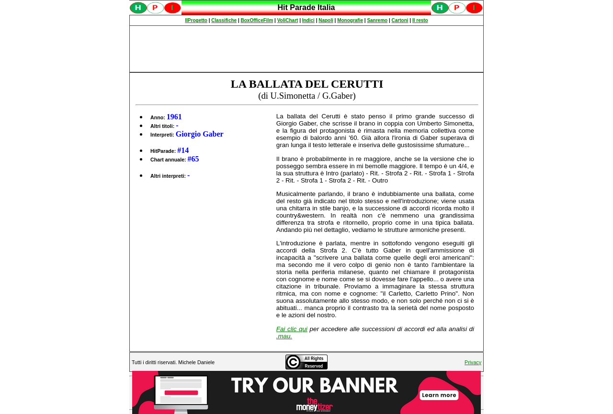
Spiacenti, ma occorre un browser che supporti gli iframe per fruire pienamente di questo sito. (306, 12)
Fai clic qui (291, 329)
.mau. (284, 336)
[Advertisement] (306, 48)
